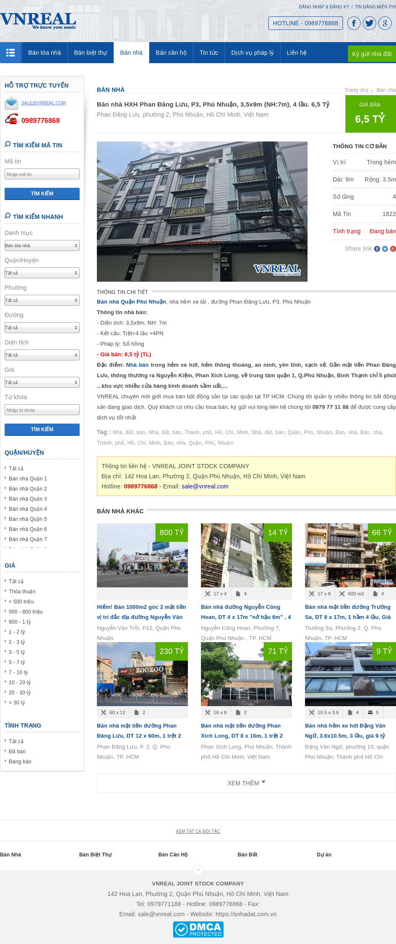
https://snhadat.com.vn (246, 914)
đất (129, 432)
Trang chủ (356, 90)
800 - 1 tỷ (20, 622)
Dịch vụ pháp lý (252, 52)
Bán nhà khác (120, 511)
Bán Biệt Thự (95, 855)
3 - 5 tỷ (17, 652)
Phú (308, 432)
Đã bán (17, 752)
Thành (192, 432)
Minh (242, 432)
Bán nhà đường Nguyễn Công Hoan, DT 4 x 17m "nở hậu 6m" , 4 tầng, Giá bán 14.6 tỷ (246, 617)
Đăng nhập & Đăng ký (324, 7)
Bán (340, 432)
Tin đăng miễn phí (375, 7)
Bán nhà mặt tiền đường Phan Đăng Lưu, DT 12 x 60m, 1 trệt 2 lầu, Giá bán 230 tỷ (139, 736)
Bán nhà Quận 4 (28, 509)
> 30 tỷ (17, 703)
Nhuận (324, 432)
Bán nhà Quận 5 (28, 519)
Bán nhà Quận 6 (28, 529)
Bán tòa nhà (44, 52)
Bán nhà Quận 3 (28, 499)
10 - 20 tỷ (20, 682)
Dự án (324, 855)
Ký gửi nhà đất (372, 54)
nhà (352, 432)
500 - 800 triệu (26, 612)
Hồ (218, 432)
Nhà (118, 432)
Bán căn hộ (171, 52)
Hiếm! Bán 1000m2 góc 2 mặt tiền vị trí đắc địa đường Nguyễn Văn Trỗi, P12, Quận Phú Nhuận (141, 617)
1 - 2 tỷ (17, 632)
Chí (229, 432)
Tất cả (16, 469)
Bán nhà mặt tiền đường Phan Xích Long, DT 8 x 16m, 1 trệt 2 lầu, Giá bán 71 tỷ (242, 736)
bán (140, 432)
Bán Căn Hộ (173, 855)
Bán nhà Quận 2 (28, 489)
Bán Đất (247, 855)
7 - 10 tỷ (18, 672)
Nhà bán (138, 365)
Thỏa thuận (22, 592)
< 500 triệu (21, 602)
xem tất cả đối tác (198, 831)
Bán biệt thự (90, 52)
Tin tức (209, 52)
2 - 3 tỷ (17, 642)
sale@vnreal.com (205, 486)
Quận (294, 432)
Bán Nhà (10, 855)
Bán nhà (131, 52)
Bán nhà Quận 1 (28, 479)
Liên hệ (297, 52)
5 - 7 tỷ (17, 662)
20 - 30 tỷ (20, 693)
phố (207, 432)
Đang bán (20, 762)
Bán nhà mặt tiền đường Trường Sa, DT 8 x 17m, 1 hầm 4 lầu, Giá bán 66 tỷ (348, 617)
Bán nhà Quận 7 (28, 539)
